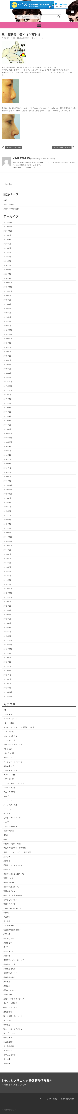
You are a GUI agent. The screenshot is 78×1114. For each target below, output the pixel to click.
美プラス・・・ (9, 947)
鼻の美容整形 (24, 38)
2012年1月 (7, 688)
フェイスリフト (9, 788)
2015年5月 (7, 515)
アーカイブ (7, 714)
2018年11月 (8, 334)
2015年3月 (7, 524)
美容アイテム (8, 951)
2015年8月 (7, 502)
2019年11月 (8, 287)
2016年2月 (7, 477)
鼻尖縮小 (6, 1059)
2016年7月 (7, 455)
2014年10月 (8, 546)
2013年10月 (8, 597)
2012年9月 (7, 653)
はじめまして (8, 766)
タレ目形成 (7, 749)
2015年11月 (8, 490)
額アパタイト (8, 1020)
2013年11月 (8, 593)
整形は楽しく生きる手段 (12, 895)
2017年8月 (7, 399)
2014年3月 (7, 576)
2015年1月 (7, 533)
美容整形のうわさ (10, 973)
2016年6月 (7, 459)
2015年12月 (8, 485)
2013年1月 (7, 636)
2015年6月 (7, 511)
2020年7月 (7, 265)
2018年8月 (7, 347)
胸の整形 (6, 982)
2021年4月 (7, 257)
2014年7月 (7, 559)
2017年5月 (7, 412)
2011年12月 (8, 692)
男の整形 (6, 917)
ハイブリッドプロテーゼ (12, 762)
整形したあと (8, 878)
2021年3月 (7, 261)
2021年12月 (8, 222)
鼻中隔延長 (7, 1051)
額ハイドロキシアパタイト (13, 1029)
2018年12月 (8, 330)
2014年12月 (8, 537)
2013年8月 (7, 606)
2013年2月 (7, 632)
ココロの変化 (8, 732)
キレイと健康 (8, 723)
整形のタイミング (10, 891)
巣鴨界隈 (6, 861)
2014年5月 (7, 567)
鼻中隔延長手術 (9, 1055)
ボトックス (7, 801)
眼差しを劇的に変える (62, 147)
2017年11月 (8, 386)
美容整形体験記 (9, 977)
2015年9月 (7, 498)
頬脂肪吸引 (7, 1012)
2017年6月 (7, 408)
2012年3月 (7, 679)
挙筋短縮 (6, 870)
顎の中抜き (7, 1038)
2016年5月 (7, 464)
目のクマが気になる (13, 147)
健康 (5, 839)
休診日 (6, 835)
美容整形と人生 (9, 964)
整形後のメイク (9, 904)
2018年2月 (7, 373)
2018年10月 (8, 339)
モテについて (8, 809)
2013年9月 (7, 602)
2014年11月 (8, 541)
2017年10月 (8, 390)
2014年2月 (7, 580)
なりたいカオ (8, 757)
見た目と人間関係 (10, 1003)
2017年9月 (7, 395)
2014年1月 (7, 584)
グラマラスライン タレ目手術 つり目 (18, 727)
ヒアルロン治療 (9, 775)
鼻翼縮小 (6, 1063)
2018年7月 (7, 352)
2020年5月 (7, 274)
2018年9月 (7, 343)
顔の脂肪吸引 (8, 1042)
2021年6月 (7, 248)
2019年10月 (8, 291)
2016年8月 (7, 451)
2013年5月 (7, 619)
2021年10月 (8, 231)
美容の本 (6, 956)
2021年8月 (7, 240)
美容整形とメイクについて (13, 960)
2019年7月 (7, 304)
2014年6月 (7, 563)
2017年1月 (7, 429)
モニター (6, 813)
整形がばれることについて (13, 874)
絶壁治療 (6, 934)
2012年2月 (7, 684)
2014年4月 (7, 571)
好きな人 (6, 857)
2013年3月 (7, 627)
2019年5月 (7, 313)
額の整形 (6, 1025)
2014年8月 (7, 554)
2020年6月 (7, 270)
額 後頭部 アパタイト (12, 1016)
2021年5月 (7, 252)
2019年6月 (7, 309)
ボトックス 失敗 (10, 805)
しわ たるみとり (10, 736)
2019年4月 (7, 317)
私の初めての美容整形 (12, 930)
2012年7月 (7, 662)
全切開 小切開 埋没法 (12, 844)
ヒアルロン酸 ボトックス (13, 783)
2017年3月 (7, 421)
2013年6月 (7, 615)
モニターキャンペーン (12, 818)
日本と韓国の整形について (13, 908)
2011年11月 (8, 696)
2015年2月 (7, 528)
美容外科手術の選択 (11, 209)
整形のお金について (11, 887)
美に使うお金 (8, 938)
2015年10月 (8, 494)
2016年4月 (7, 468)
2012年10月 (8, 649)
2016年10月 (8, 442)
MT (4, 710)
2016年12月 (8, 434)
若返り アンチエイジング (13, 999)
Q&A (5, 200)
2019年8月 (7, 300)
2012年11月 (8, 645)
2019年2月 (7, 326)
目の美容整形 (8, 926)
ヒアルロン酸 (8, 779)
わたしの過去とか (10, 826)
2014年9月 (7, 550)
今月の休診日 (8, 831)
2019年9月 (7, 296)
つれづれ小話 (8, 753)
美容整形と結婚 (9, 969)
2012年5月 (7, 671)
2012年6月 (7, 666)
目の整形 (6, 921)
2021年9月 (7, 235)
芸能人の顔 (7, 995)
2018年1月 (7, 377)
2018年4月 (7, 365)
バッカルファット (10, 770)
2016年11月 (8, 438)
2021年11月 (8, 227)
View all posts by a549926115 (24, 167)
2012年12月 (8, 640)
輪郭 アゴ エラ (10, 1007)
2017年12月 (8, 382)
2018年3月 (7, 369)
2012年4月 (7, 675)
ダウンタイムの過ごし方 (12, 744)
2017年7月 (7, 403)
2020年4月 (7, 278)
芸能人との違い (9, 990)
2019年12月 (8, 283)
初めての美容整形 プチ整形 (14, 848)
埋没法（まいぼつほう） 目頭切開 (17, 852)
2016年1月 (7, 481)
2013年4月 (7, 623)
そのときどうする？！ (12, 740)
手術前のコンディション (12, 865)
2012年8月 (7, 658)
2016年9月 (7, 446)
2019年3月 (7, 321)
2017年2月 (7, 425)
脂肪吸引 (6, 986)
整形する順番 (8, 882)
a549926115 (38, 38)
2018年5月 (7, 360)
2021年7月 (7, 244)
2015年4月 (7, 520)
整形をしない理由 (10, 900)
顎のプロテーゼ (9, 1033)
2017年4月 (7, 416)
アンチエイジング (10, 719)
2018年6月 (7, 356)
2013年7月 (7, 610)
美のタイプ (7, 943)
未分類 (6, 913)
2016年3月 (7, 472)
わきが (6, 822)
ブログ (6, 796)
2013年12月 (8, 589)
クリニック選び (9, 204)
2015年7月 (7, 507)
